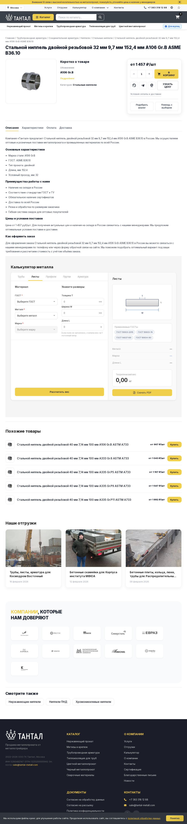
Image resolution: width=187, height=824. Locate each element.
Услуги (48, 7)
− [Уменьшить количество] (134, 74)
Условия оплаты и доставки (145, 94)
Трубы (21, 276)
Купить (174, 444)
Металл (20, 309)
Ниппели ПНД (58, 701)
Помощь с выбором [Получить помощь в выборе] (166, 106)
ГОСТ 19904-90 (143, 337)
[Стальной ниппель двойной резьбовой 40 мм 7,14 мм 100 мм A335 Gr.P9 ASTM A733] (9, 485)
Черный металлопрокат (81, 769)
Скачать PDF (142, 392)
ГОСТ (19, 295)
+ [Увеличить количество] (149, 74)
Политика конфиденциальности (85, 810)
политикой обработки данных (144, 818)
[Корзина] (177, 17)
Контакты (119, 7)
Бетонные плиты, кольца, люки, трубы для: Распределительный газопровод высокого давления (152, 576)
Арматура (83, 276)
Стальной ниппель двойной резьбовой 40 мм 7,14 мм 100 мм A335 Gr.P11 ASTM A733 (74, 499)
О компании (100, 7)
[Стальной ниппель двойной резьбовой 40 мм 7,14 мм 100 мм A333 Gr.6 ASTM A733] (9, 458)
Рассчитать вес (59, 391)
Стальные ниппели (85, 84)
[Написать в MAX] (152, 85)
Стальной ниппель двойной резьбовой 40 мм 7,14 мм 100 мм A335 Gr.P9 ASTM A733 (74, 486)
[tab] (12, 127)
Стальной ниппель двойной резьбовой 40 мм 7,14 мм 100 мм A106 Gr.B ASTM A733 (72, 444)
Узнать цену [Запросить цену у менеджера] (168, 85)
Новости (129, 780)
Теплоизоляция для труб (102, 26)
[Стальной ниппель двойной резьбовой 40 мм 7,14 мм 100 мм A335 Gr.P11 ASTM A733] (9, 499)
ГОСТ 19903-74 (145, 332)
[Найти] (100, 17)
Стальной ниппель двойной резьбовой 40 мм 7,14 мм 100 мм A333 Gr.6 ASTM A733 (73, 458)
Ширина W (67, 306)
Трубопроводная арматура (71, 26)
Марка (19, 323)
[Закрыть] (180, 2)
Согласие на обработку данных (85, 799)
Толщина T (67, 295)
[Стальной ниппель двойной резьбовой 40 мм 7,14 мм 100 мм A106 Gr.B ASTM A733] (9, 444)
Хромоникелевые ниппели (93, 701)
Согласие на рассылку (80, 805)
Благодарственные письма (140, 775)
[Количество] (141, 74)
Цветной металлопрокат (132, 26)
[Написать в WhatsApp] (134, 85)
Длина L (66, 320)
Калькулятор (79, 7)
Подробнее (67, 78)
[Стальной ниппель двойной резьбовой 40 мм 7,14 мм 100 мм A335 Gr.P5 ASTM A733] (9, 472)
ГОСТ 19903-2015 (124, 332)
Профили (51, 276)
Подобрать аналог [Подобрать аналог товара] (142, 106)
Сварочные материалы (80, 775)
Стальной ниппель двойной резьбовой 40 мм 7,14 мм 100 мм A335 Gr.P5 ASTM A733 (74, 472)
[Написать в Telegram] (143, 85)
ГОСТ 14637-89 (123, 337)
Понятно (175, 818)
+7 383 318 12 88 (138, 799)
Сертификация (132, 769)
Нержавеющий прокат (19, 26)
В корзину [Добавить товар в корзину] (166, 74)
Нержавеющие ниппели (25, 701)
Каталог (43, 17)
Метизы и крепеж (43, 26)
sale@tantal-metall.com (25, 764)
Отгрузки (62, 7)
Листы (35, 276)
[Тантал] (17, 17)
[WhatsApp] (179, 7)
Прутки (67, 276)
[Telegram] (171, 7)
